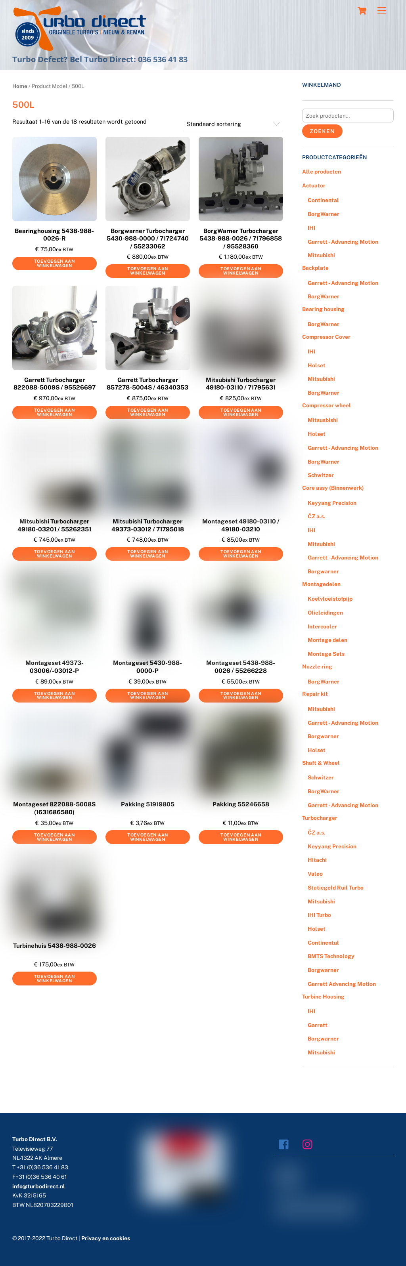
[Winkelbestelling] (233, 124)
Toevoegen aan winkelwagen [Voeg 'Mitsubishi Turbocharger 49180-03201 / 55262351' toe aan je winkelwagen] (54, 553)
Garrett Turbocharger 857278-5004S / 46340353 (147, 383)
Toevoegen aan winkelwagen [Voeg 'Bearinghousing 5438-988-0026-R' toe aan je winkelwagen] (54, 263)
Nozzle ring (317, 666)
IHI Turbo (319, 915)
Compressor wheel (326, 405)
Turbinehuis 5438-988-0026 (54, 945)
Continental (323, 200)
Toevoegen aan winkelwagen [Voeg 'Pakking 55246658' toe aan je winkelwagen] (240, 837)
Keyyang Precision (332, 503)
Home (19, 86)
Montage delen (327, 640)
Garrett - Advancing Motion (343, 242)
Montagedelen (321, 584)
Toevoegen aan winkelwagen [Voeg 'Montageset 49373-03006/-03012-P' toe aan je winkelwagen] (54, 695)
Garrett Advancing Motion (342, 984)
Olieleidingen (325, 612)
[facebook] (286, 1143)
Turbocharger (319, 818)
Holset (317, 365)
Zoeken (322, 131)
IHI (311, 228)
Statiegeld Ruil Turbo (336, 887)
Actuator (314, 185)
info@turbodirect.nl (38, 1186)
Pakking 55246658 (241, 804)
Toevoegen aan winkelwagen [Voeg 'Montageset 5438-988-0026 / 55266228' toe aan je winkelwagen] (240, 695)
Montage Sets (326, 654)
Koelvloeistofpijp (330, 599)
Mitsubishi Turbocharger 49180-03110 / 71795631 (241, 383)
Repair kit (315, 694)
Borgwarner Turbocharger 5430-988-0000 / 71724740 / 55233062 (148, 238)
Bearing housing (323, 309)
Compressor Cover (326, 337)
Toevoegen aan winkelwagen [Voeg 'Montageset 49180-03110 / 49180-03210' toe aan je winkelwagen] (240, 553)
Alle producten (321, 171)
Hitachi (317, 860)
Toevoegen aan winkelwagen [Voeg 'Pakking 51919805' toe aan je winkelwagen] (147, 837)
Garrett (317, 1025)
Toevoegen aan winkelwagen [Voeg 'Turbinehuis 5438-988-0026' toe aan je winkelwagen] (54, 978)
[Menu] (382, 11)
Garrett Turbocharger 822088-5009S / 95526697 (54, 383)
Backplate (315, 268)
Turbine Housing (323, 996)
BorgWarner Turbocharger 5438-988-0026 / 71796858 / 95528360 (240, 238)
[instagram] (309, 1143)
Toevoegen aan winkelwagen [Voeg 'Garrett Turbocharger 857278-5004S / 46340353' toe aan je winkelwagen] (147, 412)
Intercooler (322, 626)
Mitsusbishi (323, 420)
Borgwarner (323, 571)
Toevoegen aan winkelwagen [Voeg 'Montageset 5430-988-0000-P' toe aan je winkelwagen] (147, 695)
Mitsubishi (321, 255)
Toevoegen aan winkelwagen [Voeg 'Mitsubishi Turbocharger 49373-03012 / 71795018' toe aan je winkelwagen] (147, 553)
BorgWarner (323, 214)
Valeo (315, 874)
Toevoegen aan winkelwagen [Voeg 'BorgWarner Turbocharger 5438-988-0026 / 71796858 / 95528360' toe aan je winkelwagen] (240, 270)
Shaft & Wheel (321, 763)
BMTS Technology (331, 956)
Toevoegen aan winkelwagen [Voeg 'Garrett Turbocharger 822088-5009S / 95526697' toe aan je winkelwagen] (54, 412)
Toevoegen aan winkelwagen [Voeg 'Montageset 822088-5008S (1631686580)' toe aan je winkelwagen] (54, 837)
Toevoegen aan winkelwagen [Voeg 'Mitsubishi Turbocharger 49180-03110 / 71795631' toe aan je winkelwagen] (240, 412)
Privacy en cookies (105, 1238)
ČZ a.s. (317, 516)
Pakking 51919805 (147, 804)
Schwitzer (321, 475)
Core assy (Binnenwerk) (333, 488)
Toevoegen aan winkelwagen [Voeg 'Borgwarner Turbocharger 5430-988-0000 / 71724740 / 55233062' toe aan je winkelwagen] (147, 270)
